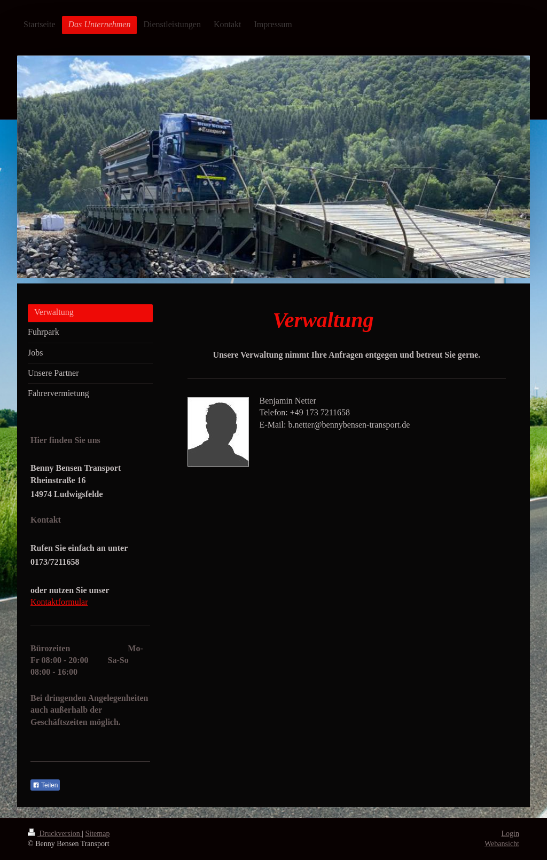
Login (510, 834)
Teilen (45, 785)
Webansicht (502, 844)
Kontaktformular (59, 601)
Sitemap (97, 834)
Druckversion (55, 834)
